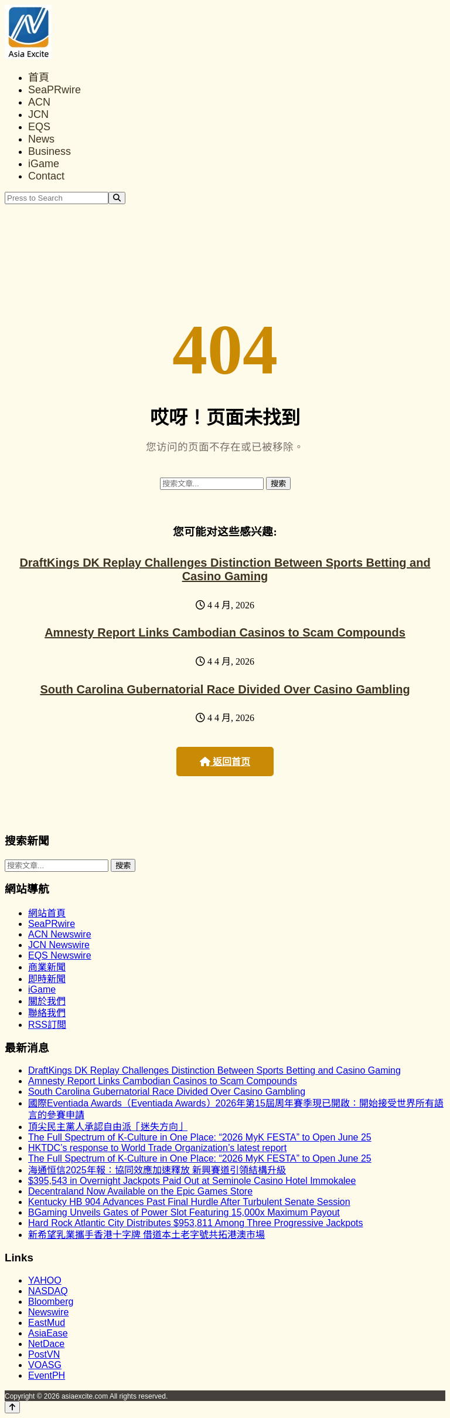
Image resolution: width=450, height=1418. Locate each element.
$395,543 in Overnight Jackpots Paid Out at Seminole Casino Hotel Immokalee (192, 1181)
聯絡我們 (47, 1013)
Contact (46, 176)
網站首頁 (47, 913)
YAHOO (45, 1280)
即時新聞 (47, 979)
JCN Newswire (59, 945)
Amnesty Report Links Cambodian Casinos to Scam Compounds (225, 632)
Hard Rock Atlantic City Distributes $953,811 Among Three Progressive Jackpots (195, 1223)
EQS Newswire (59, 955)
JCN (38, 114)
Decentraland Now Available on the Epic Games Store (140, 1191)
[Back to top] (12, 1407)
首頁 (38, 77)
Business (49, 151)
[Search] (116, 198)
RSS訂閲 (47, 1025)
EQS (39, 127)
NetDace (46, 1344)
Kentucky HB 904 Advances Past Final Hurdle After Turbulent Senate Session (189, 1202)
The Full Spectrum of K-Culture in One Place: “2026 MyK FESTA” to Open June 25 (199, 1137)
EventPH (46, 1375)
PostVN (44, 1354)
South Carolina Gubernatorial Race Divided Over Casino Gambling (225, 689)
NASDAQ (48, 1291)
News (41, 139)
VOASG (45, 1365)
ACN (39, 102)
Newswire (48, 1312)
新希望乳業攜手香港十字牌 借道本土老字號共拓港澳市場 (146, 1235)
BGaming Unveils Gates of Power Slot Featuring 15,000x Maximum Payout (184, 1212)
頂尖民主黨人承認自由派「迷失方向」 (108, 1127)
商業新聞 (47, 967)
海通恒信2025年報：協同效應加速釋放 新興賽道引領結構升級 (157, 1170)
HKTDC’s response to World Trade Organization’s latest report (157, 1148)
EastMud (46, 1323)
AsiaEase (48, 1333)
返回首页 (225, 762)
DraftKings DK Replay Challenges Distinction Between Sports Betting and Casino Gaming (224, 569)
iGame (43, 164)
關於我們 (47, 1001)
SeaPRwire (54, 90)
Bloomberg (50, 1302)
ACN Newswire (59, 934)
